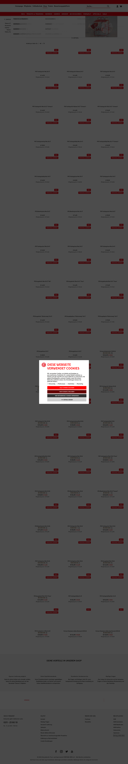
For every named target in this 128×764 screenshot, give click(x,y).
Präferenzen (61, 384)
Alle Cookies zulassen (67, 387)
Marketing (79, 384)
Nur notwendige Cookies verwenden (67, 395)
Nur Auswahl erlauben (66, 391)
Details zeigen (67, 400)
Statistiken (70, 384)
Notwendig (51, 384)
